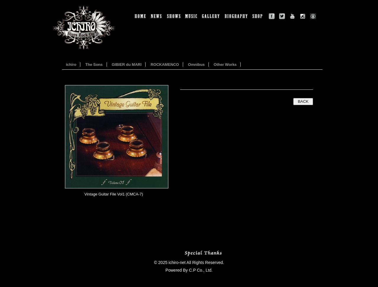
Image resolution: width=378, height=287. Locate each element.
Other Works (225, 64)
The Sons (94, 64)
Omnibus (196, 64)
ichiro (71, 64)
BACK (303, 101)
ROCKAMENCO (165, 64)
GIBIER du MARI (126, 64)
